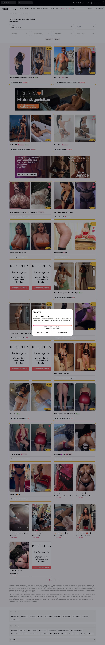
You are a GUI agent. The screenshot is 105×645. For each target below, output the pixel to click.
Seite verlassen (62, 332)
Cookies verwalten (42, 332)
